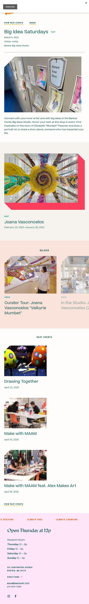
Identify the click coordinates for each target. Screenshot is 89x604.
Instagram (9, 596)
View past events (13, 22)
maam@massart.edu (18, 583)
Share (33, 22)
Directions (13, 577)
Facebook (15, 596)
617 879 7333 (14, 586)
